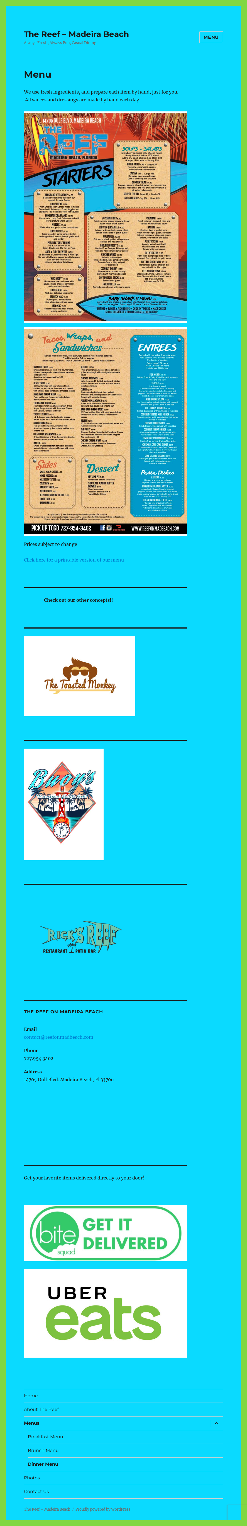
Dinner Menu (43, 1464)
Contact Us (36, 1491)
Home (31, 1395)
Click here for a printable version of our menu (74, 560)
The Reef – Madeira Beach (76, 34)
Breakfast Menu (45, 1436)
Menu (211, 37)
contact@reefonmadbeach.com (58, 1037)
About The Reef (41, 1409)
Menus (32, 1423)
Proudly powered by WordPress (103, 1509)
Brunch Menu (43, 1450)
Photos (32, 1477)
